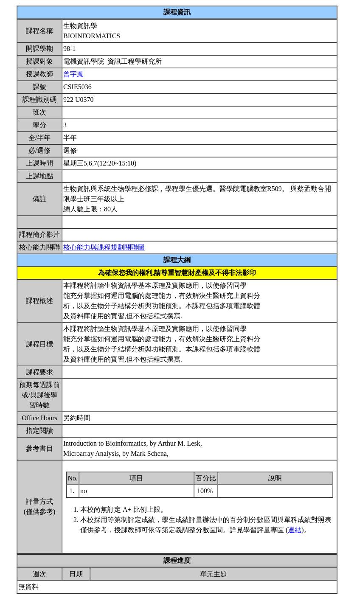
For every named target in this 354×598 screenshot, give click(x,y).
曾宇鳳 (73, 74)
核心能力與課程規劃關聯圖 (104, 247)
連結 (294, 529)
